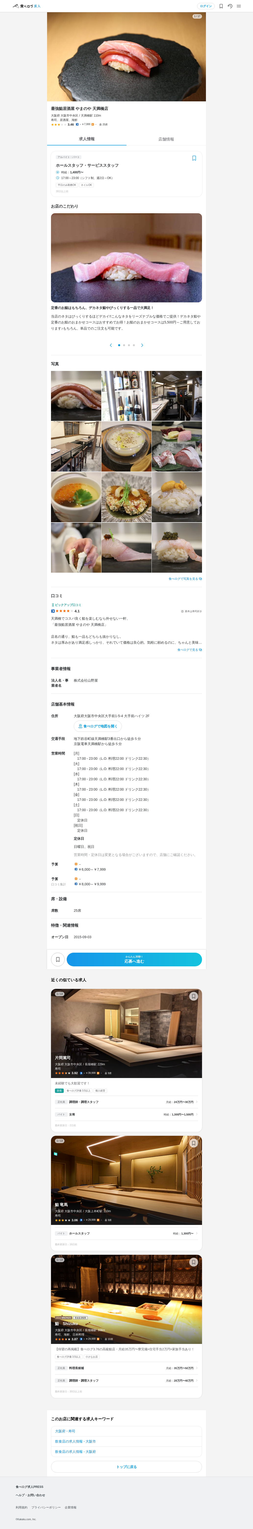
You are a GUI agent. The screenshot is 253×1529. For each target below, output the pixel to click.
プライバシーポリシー (46, 1507)
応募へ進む (134, 959)
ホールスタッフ (79, 1233)
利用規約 (21, 1507)
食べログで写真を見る (183, 579)
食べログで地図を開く (100, 726)
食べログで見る (187, 650)
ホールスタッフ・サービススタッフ (87, 165)
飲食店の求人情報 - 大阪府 (75, 1452)
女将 (72, 1114)
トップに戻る (126, 1467)
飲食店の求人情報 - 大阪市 (75, 1441)
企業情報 (70, 1507)
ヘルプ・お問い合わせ (30, 1495)
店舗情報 (166, 139)
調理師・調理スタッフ (84, 1102)
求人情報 (87, 139)
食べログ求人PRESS (29, 1487)
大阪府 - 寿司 (65, 1431)
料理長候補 (76, 1368)
